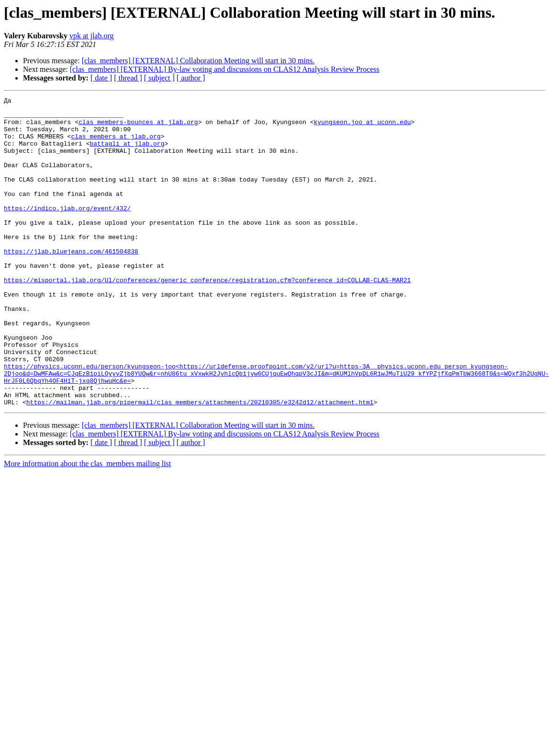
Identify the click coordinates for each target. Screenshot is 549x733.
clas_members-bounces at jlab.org (138, 127)
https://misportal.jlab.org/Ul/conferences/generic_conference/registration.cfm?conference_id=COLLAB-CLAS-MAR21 (207, 317)
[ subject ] (159, 78)
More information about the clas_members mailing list (87, 525)
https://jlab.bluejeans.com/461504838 (71, 282)
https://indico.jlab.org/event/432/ (67, 231)
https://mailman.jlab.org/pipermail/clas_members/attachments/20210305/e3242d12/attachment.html (199, 463)
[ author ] (191, 78)
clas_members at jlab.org (115, 144)
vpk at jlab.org (91, 36)
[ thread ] (128, 78)
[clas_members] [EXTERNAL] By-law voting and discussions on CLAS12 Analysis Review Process (225, 69)
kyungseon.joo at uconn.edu (362, 127)
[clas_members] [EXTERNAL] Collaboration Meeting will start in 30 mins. (198, 61)
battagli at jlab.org (127, 153)
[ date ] (101, 78)
